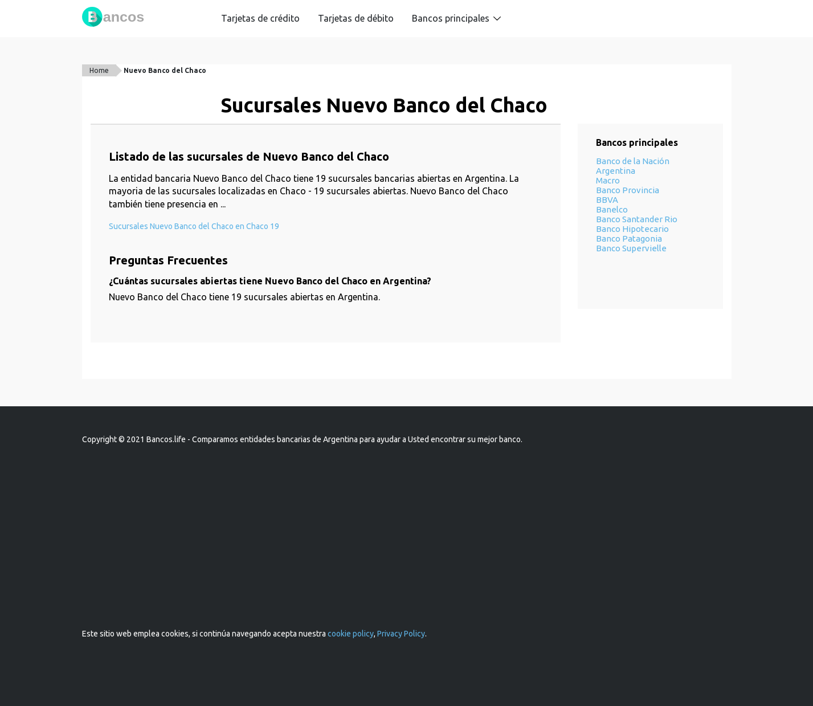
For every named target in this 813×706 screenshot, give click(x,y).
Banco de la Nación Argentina (632, 166)
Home (99, 70)
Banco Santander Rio (636, 219)
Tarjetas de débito (356, 18)
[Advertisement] (407, 537)
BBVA (607, 200)
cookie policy (351, 633)
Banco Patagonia (629, 238)
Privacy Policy (401, 633)
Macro (608, 180)
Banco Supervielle (631, 248)
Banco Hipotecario (632, 229)
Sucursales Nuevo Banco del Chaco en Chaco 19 (194, 226)
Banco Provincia (627, 190)
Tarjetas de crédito (260, 18)
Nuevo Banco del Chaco (165, 70)
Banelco (612, 209)
